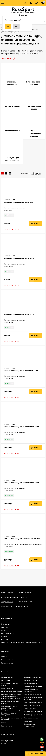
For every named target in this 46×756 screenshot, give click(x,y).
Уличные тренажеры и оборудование (9, 714)
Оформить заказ (7, 663)
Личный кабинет (7, 660)
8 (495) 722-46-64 (7, 592)
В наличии (36, 173)
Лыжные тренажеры (31, 718)
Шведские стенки (7, 688)
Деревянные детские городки (11, 691)
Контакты (4, 639)
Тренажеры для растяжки (33, 686)
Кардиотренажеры (30, 683)
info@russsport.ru (7, 602)
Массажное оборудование (33, 677)
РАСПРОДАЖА (6, 680)
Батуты (3, 723)
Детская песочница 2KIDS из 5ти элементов (21, 427)
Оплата (3, 630)
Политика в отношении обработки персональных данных (21, 643)
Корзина (4, 657)
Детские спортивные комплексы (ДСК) (31, 690)
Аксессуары (28, 721)
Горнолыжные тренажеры (33, 702)
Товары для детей (30, 709)
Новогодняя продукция (32, 705)
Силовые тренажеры (31, 680)
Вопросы (4, 636)
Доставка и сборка (7, 633)
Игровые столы (6, 726)
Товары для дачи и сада (32, 694)
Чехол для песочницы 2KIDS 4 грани (18, 202)
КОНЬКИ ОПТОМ (7, 677)
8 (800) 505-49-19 (25, 592)
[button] (35, 753)
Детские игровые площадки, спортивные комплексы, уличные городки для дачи (11, 696)
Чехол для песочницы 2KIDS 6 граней (19, 315)
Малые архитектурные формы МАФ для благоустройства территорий (11, 708)
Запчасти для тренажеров (33, 715)
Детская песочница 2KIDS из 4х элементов (21, 371)
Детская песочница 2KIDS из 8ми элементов (22, 539)
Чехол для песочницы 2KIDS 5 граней (19, 258)
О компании (5, 624)
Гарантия (4, 627)
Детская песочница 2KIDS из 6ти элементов (21, 483)
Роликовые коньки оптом (33, 712)
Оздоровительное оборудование (30, 725)
